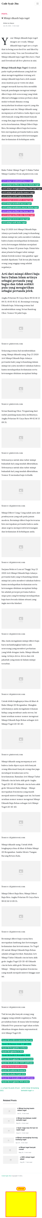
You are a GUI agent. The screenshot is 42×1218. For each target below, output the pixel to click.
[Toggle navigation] (37, 4)
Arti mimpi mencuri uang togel (15, 219)
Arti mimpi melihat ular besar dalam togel (20, 185)
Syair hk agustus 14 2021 (12, 1051)
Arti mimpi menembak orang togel (17, 200)
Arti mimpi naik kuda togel (14, 222)
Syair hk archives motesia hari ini (17, 1040)
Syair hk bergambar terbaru (14, 1048)
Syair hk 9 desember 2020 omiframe (18, 1078)
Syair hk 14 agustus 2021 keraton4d (17, 1059)
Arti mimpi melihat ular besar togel (17, 211)
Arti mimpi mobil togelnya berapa (17, 196)
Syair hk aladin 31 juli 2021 (13, 1074)
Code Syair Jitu (6, 1176)
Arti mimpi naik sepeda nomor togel (18, 192)
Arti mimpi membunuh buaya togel (17, 181)
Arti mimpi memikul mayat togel (16, 203)
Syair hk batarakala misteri (14, 1066)
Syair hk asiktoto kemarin (13, 1070)
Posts (4, 14)
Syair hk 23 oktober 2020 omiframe (17, 1063)
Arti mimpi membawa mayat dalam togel (20, 207)
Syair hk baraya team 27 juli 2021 (16, 1044)
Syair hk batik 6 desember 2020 (16, 1055)
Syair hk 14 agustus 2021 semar (15, 1082)
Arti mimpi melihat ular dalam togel (18, 215)
